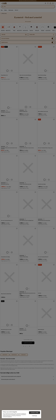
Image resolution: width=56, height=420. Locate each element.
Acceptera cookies (34, 412)
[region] (21, 414)
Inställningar (34, 415)
